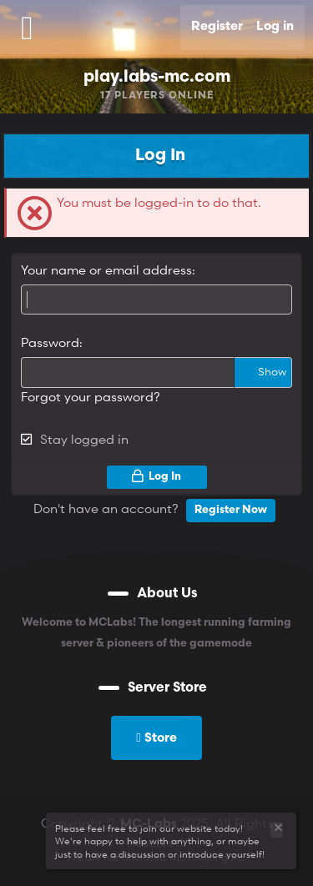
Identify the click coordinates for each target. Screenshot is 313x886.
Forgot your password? (90, 396)
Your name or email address (106, 269)
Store (156, 736)
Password (50, 342)
